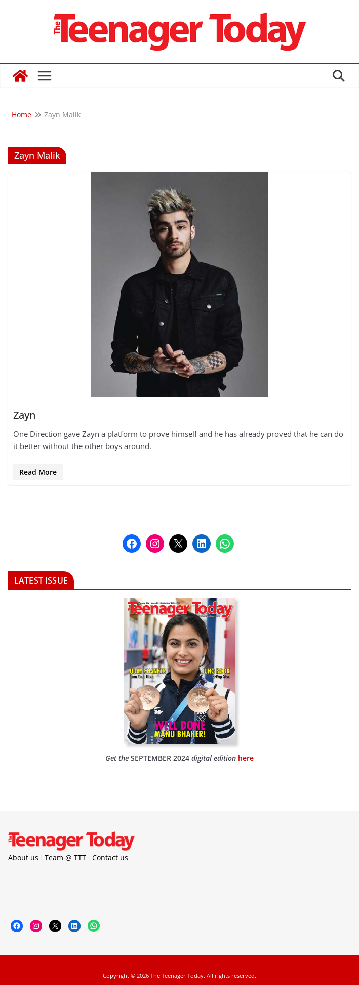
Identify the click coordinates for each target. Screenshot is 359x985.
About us (23, 857)
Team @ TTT (65, 857)
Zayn (24, 415)
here (246, 758)
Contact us (110, 857)
